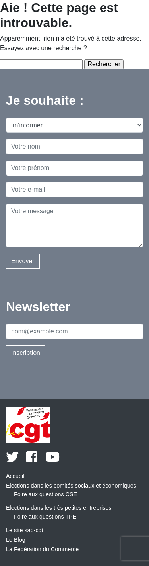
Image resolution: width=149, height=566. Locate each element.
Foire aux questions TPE (45, 516)
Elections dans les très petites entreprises (59, 508)
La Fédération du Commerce (42, 549)
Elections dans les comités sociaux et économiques (71, 485)
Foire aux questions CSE (45, 494)
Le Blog (15, 540)
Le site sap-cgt (24, 530)
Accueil (15, 476)
